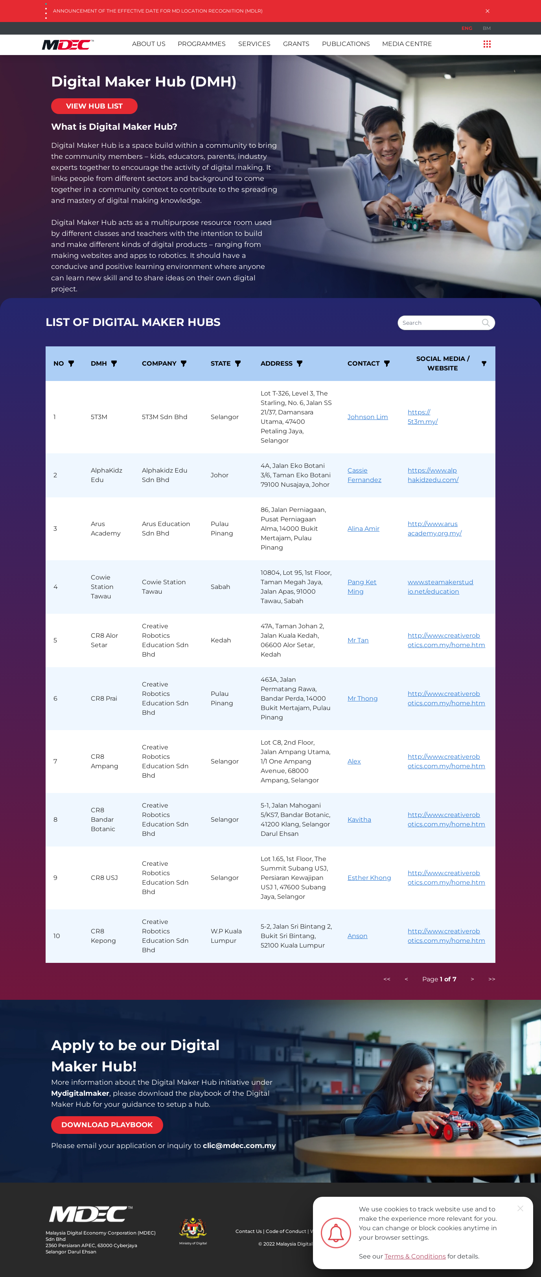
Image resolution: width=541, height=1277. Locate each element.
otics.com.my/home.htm (446, 645)
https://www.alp (432, 470)
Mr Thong (363, 698)
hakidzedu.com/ (433, 480)
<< (386, 979)
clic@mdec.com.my (239, 1145)
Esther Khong (369, 877)
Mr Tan (358, 640)
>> (491, 979)
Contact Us (249, 1231)
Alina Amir (363, 528)
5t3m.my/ (423, 421)
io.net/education (433, 591)
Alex (354, 761)
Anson (358, 936)
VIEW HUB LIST (94, 106)
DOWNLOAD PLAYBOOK (107, 1125)
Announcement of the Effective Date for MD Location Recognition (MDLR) (158, 11)
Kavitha (359, 819)
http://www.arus (433, 524)
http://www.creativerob (444, 635)
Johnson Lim (368, 417)
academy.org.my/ (435, 533)
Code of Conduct (286, 1231)
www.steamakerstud (440, 582)
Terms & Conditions (415, 1256)
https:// (419, 412)
